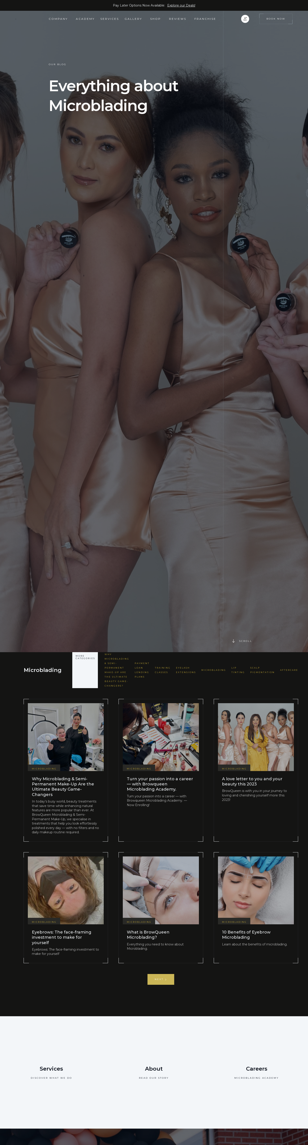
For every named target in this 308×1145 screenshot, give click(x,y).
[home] (32, 19)
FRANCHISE (205, 18)
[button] (59, 19)
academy (85, 18)
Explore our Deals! (181, 5)
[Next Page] (160, 979)
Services (109, 18)
